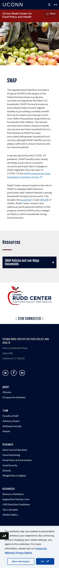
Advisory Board (11, 420)
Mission (7, 392)
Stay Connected (29, 318)
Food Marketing (11, 454)
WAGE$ (45, 199)
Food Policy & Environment (17, 460)
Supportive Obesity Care (16, 499)
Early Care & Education (15, 449)
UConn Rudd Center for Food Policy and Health (17, 15)
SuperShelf (27, 199)
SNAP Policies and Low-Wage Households (22, 262)
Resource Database (13, 493)
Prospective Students (14, 397)
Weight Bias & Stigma (14, 475)
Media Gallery (10, 514)
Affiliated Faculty (12, 426)
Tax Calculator (10, 509)
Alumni (6, 431)
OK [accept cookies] (45, 561)
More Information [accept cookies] (20, 561)
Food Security (10, 465)
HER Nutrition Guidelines (16, 504)
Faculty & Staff (11, 415)
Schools (7, 470)
